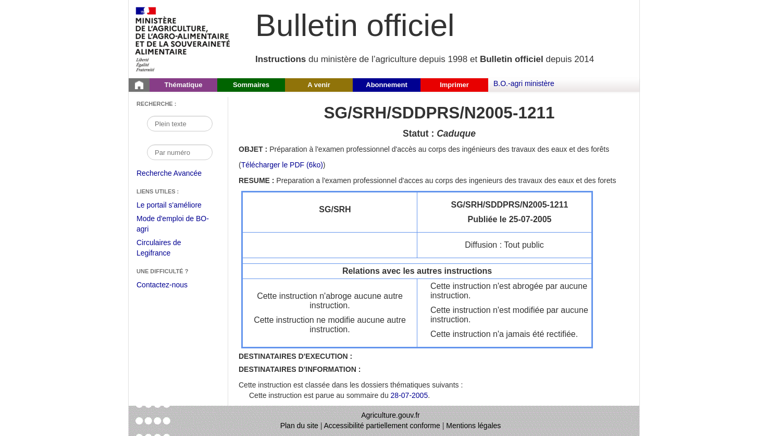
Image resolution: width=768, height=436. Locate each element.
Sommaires (251, 85)
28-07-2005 (409, 395)
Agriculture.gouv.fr (390, 415)
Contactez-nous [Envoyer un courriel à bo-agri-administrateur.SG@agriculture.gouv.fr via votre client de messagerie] (162, 285)
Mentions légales (473, 425)
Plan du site (299, 425)
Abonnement (386, 85)
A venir (318, 85)
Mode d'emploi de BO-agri (173, 225)
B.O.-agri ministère (523, 83)
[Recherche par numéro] (180, 152)
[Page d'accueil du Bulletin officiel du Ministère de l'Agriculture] (139, 85)
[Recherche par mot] (180, 123)
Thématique (184, 85)
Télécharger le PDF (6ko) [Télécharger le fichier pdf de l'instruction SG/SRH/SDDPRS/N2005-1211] (282, 165)
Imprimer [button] (454, 85)
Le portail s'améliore (177, 205)
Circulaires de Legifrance (167, 249)
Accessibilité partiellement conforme (382, 425)
